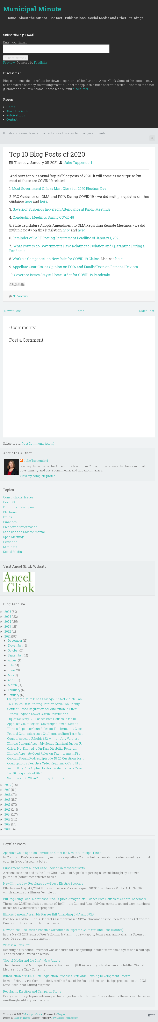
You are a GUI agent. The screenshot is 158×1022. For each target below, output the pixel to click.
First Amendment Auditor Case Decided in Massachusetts (44, 868)
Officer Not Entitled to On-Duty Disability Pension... (42, 748)
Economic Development (20, 507)
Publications (75, 18)
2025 (8, 617)
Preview (9, 62)
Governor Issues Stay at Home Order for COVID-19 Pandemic (62, 275)
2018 (8, 795)
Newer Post (12, 311)
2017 (7, 800)
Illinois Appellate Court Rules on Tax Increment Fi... (43, 753)
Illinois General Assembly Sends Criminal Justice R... (45, 743)
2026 (8, 612)
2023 (8, 626)
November (15, 645)
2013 (7, 819)
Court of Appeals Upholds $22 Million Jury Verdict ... (43, 739)
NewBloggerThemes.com (64, 1017)
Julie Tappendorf (78, 162)
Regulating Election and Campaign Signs (32, 991)
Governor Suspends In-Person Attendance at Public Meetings (61, 209)
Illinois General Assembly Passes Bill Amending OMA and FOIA (48, 914)
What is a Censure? (16, 945)
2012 (7, 824)
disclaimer (80, 89)
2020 (8, 785)
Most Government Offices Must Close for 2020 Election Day (59, 188)
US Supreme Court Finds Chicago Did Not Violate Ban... (45, 699)
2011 (7, 829)
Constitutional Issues (18, 497)
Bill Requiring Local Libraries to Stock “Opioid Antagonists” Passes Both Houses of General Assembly (74, 899)
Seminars (10, 547)
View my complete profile (37, 476)
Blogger (61, 1014)
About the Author (33, 18)
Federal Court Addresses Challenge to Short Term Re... (45, 734)
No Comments (21, 296)
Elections (10, 512)
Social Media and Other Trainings (115, 18)
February (14, 690)
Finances (10, 522)
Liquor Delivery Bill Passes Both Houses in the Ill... (42, 719)
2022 (8, 631)
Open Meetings (13, 537)
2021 (7, 636)
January (13, 695)
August (12, 660)
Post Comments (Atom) (38, 443)
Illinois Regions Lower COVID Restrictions (37, 714)
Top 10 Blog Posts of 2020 (47, 154)
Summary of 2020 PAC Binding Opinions (35, 778)
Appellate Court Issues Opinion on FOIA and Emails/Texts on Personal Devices (75, 267)
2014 (7, 814)
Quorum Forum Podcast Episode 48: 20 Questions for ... (45, 758)
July (11, 665)
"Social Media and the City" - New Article (31, 960)
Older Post (146, 311)
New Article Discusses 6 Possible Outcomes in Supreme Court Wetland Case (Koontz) (63, 930)
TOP (151, 1015)
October (13, 650)
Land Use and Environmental (24, 532)
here (28, 201)
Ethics (7, 517)
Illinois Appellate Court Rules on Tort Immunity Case (44, 729)
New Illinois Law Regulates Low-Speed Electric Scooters (43, 883)
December (15, 640)
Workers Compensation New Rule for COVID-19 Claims (56, 259)
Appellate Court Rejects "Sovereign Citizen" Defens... (43, 724)
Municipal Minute (32, 8)
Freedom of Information (20, 527)
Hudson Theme (22, 1017)
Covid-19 (9, 502)
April (11, 680)
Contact (56, 18)
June (11, 670)
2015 (7, 809)
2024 (8, 622)
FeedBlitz (40, 62)
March (12, 685)
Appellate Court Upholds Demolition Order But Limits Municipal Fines (52, 853)
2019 (7, 790)
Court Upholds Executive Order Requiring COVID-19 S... (44, 763)
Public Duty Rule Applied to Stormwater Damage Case (44, 768)
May (11, 675)
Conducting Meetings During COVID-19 (43, 217)
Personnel (10, 542)
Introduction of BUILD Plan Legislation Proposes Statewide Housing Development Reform (66, 976)
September (15, 655)
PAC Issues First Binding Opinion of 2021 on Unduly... (44, 704)
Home (11, 18)
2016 (7, 804)
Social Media (12, 552)
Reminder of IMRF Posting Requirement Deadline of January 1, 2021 (66, 238)
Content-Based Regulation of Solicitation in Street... (43, 709)
